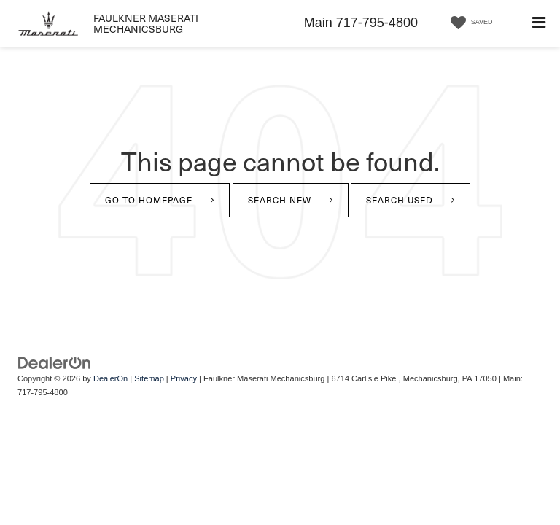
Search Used (399, 199)
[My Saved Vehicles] (469, 22)
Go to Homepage (148, 199)
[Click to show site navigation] (539, 23)
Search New (279, 199)
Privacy (184, 378)
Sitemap (149, 378)
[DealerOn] (55, 362)
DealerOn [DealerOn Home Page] (110, 378)
